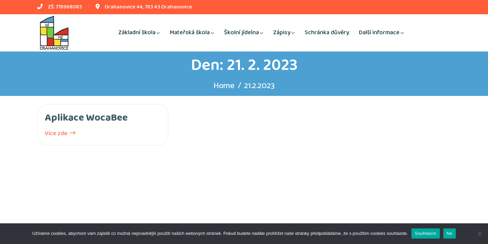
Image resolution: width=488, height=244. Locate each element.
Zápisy (281, 32)
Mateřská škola (190, 32)
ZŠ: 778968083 (65, 7)
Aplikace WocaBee (86, 118)
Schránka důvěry (327, 32)
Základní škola (137, 32)
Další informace (379, 32)
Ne (449, 233)
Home (224, 86)
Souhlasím (425, 233)
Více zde (60, 134)
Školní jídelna (241, 32)
